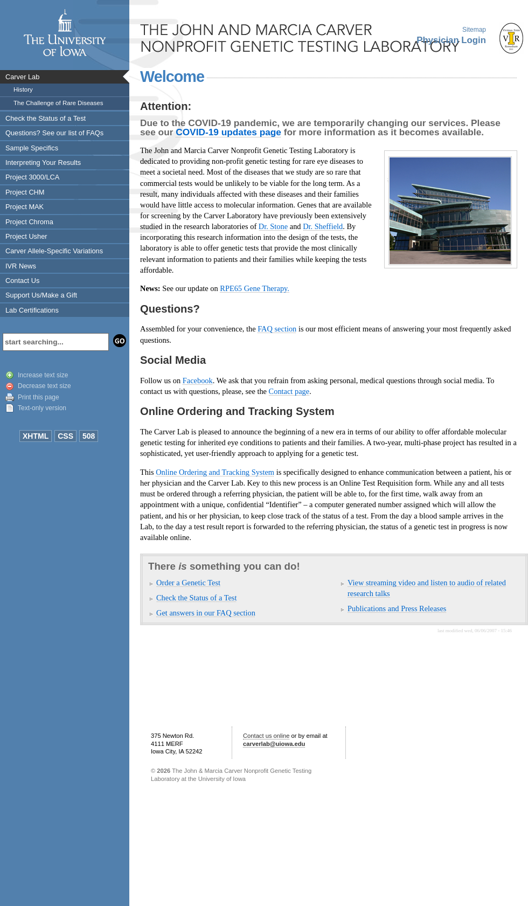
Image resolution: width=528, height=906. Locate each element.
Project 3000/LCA (32, 177)
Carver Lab (22, 77)
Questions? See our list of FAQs (54, 133)
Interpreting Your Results (43, 162)
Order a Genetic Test (188, 582)
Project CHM (25, 192)
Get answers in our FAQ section (205, 612)
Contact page (289, 391)
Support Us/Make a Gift (41, 295)
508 (88, 436)
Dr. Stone (273, 226)
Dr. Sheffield (323, 226)
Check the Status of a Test (45, 118)
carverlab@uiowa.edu (274, 744)
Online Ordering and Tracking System (215, 472)
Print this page (38, 397)
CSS (65, 436)
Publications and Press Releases (397, 608)
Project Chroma (29, 222)
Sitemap (474, 29)
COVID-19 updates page (228, 132)
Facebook (198, 380)
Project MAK (24, 207)
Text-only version (42, 408)
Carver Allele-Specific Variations (54, 251)
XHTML (35, 436)
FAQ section (277, 328)
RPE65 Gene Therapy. (254, 288)
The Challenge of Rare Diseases (58, 103)
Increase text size (43, 375)
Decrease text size (44, 386)
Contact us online (266, 735)
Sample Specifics (31, 148)
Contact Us (22, 280)
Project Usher (26, 236)
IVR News (20, 266)
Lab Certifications (32, 310)
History (23, 89)
